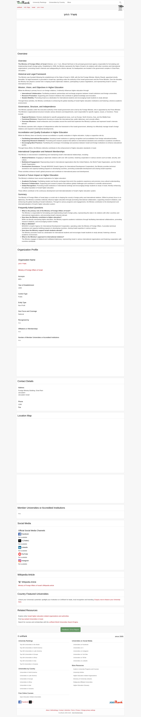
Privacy (78, 710)
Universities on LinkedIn (80, 661)
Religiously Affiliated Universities (83, 682)
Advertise (67, 710)
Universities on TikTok (79, 657)
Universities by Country (57, 2)
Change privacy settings (88, 710)
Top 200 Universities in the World (29, 644)
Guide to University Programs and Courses (86, 669)
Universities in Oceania (27, 688)
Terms (73, 710)
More (69, 2)
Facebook (23, 702)
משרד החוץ (22, 263)
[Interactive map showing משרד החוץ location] (70, 445)
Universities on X (78, 648)
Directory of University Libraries (82, 679)
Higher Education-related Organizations (85, 675)
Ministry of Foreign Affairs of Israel (30, 270)
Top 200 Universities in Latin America (31, 651)
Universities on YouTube (80, 654)
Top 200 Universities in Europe (29, 654)
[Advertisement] (70, 34)
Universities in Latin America (28, 675)
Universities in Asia (25, 685)
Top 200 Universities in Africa (28, 657)
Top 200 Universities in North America (31, 648)
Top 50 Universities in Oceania (29, 664)
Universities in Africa (26, 682)
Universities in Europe (26, 679)
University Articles (78, 672)
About (47, 710)
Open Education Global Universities (30, 697)
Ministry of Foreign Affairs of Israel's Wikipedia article (36, 585)
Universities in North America (28, 672)
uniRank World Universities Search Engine (63, 622)
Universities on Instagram (80, 651)
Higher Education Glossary (81, 685)
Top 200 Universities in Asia (28, 661)
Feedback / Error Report (70, 630)
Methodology (54, 710)
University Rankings (39, 2)
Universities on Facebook (80, 644)
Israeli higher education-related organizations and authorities (48, 616)
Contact (61, 710)
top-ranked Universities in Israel (32, 619)
